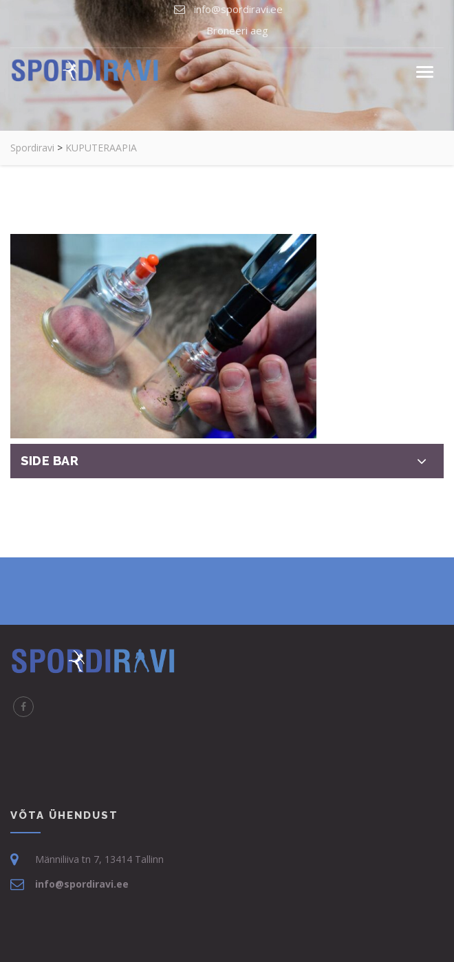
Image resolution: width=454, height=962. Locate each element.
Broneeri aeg (237, 30)
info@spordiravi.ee (238, 9)
